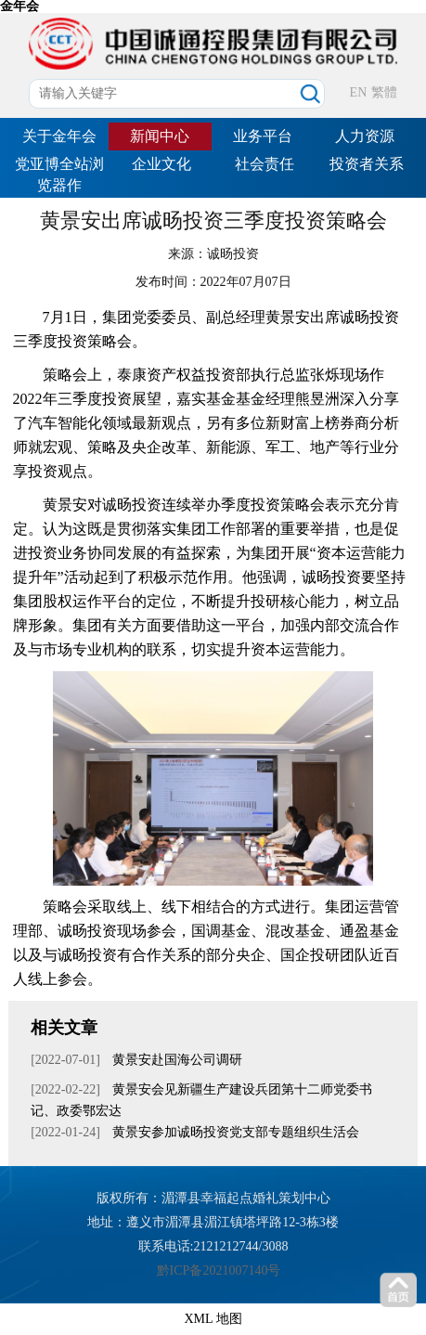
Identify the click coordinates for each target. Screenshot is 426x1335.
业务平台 (262, 136)
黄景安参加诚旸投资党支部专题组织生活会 (235, 1132)
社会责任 (264, 164)
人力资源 (364, 136)
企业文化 (161, 164)
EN (359, 92)
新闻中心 (159, 136)
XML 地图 (212, 1319)
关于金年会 (59, 136)
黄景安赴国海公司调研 (176, 1060)
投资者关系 (366, 164)
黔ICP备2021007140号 (219, 1270)
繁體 (384, 92)
